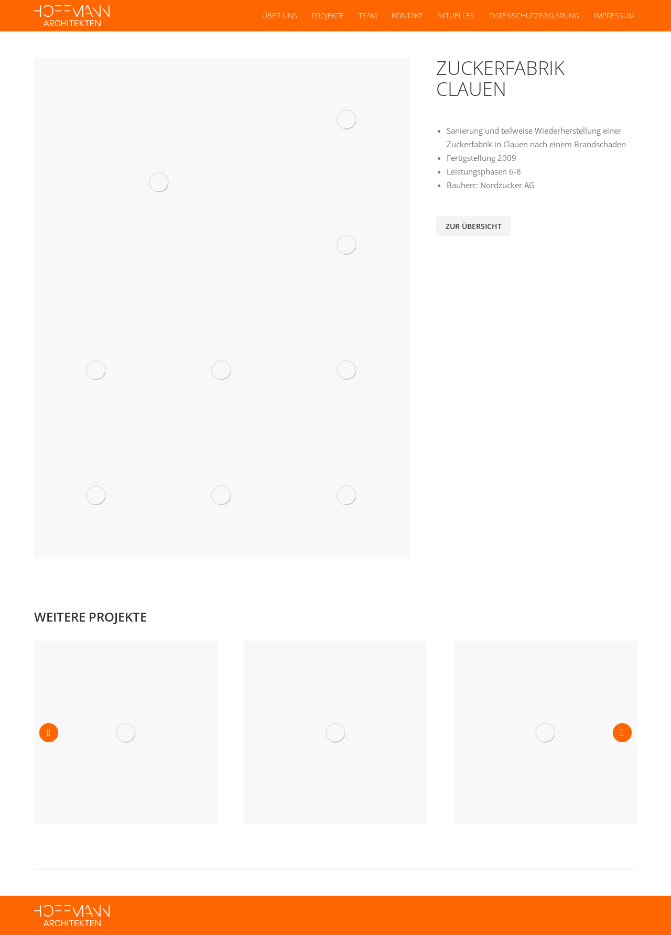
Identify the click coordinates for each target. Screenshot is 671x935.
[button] (48, 732)
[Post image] (126, 732)
